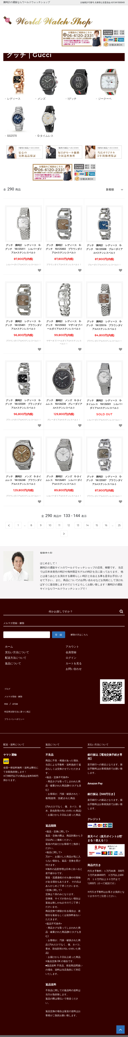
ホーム (6, 45)
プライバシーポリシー (16, 708)
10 (50, 523)
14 (87, 523)
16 (106, 523)
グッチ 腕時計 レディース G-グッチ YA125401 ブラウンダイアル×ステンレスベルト (23, 323)
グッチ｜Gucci (22, 45)
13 (78, 523)
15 (97, 523)
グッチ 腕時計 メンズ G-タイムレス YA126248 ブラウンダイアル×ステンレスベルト (23, 479)
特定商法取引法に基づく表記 (20, 703)
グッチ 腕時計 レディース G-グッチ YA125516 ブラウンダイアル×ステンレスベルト (104, 324)
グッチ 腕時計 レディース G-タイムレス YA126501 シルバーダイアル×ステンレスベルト (104, 403)
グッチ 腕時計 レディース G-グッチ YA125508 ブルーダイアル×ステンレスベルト (104, 247)
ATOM (14, 697)
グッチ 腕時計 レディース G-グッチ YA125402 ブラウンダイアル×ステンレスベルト (64, 247)
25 (119, 523)
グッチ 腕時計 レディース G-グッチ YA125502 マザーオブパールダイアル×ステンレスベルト (64, 323)
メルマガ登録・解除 (15, 692)
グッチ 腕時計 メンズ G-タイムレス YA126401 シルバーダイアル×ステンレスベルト (64, 479)
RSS (5, 697)
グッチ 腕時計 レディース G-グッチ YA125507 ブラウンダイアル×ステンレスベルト (104, 479)
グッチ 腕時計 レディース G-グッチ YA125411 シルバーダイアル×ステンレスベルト (23, 247)
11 (59, 523)
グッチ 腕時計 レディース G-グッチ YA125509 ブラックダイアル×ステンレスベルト (23, 402)
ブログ (7, 686)
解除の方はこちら (81, 633)
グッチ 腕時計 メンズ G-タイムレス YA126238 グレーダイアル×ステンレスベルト (64, 402)
